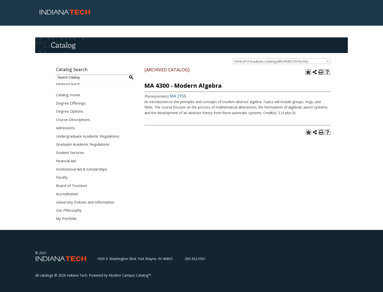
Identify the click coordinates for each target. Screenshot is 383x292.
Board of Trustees (71, 185)
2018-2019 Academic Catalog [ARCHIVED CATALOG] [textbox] (271, 61)
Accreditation (67, 193)
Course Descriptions (73, 119)
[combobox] (281, 61)
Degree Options (69, 111)
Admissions (65, 127)
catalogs (46, 275)
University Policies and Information (85, 202)
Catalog (63, 45)
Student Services (70, 152)
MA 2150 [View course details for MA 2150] (178, 96)
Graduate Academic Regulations (82, 144)
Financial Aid (66, 160)
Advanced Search (68, 84)
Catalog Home (68, 94)
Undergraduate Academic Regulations (87, 136)
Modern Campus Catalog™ (130, 275)
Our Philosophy (69, 210)
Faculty (62, 177)
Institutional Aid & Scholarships (81, 169)
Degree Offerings (71, 103)
